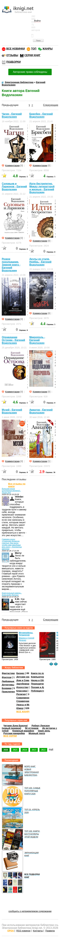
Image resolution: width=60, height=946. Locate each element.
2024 (24, 749)
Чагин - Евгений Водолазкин (12, 115)
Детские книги (24, 677)
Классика (21, 691)
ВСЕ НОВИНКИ (15, 48)
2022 (43, 749)
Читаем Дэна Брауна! (15, 725)
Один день (44, 730)
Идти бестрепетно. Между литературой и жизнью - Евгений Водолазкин (41, 188)
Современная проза (27, 697)
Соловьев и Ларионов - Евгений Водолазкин (14, 186)
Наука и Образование (43, 680)
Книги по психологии (43, 673)
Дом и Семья (23, 680)
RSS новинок (23, 930)
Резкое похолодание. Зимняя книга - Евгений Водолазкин (11, 265)
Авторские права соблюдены (30, 72)
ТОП (33, 48)
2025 (15, 749)
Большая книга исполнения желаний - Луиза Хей (11, 490)
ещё (51, 749)
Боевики (7, 688)
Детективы (8, 684)
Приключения (10, 691)
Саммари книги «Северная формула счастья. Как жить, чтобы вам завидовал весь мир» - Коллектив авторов (12, 544)
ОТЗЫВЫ (12, 55)
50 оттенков (31, 728)
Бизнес (20, 673)
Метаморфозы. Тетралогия (26, 634)
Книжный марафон (23, 730)
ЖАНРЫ (48, 48)
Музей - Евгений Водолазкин (12, 411)
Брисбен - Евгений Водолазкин (41, 115)
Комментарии (12, 165)
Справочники (24, 701)
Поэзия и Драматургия (44, 687)
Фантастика (8, 673)
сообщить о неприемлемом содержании (30, 911)
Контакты (38, 930)
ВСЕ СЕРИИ (10, 736)
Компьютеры (38, 677)
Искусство (22, 687)
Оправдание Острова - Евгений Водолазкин (13, 340)
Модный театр (37, 733)
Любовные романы (13, 681)
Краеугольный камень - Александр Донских (12, 594)
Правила (50, 930)
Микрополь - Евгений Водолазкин (37, 340)
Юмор (19, 708)
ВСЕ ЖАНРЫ (23, 711)
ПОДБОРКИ (13, 62)
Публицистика (39, 691)
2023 (34, 749)
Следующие (50, 105)
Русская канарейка (14, 733)
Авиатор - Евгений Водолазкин (40, 411)
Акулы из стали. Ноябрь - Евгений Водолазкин (40, 262)
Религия (21, 694)
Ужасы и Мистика (26, 704)
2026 (5, 749)
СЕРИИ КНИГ (32, 55)
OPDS (10, 930)
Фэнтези (6, 677)
